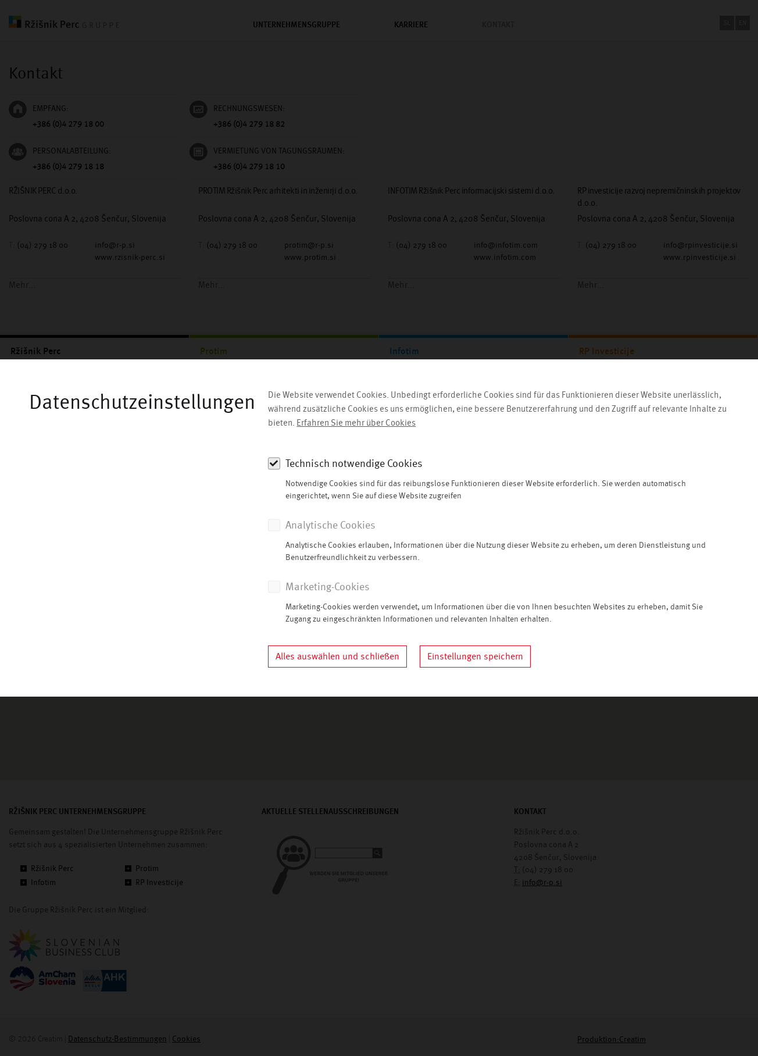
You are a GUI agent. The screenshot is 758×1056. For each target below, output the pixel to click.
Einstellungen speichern (475, 656)
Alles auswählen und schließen (337, 656)
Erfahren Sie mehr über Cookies (356, 423)
